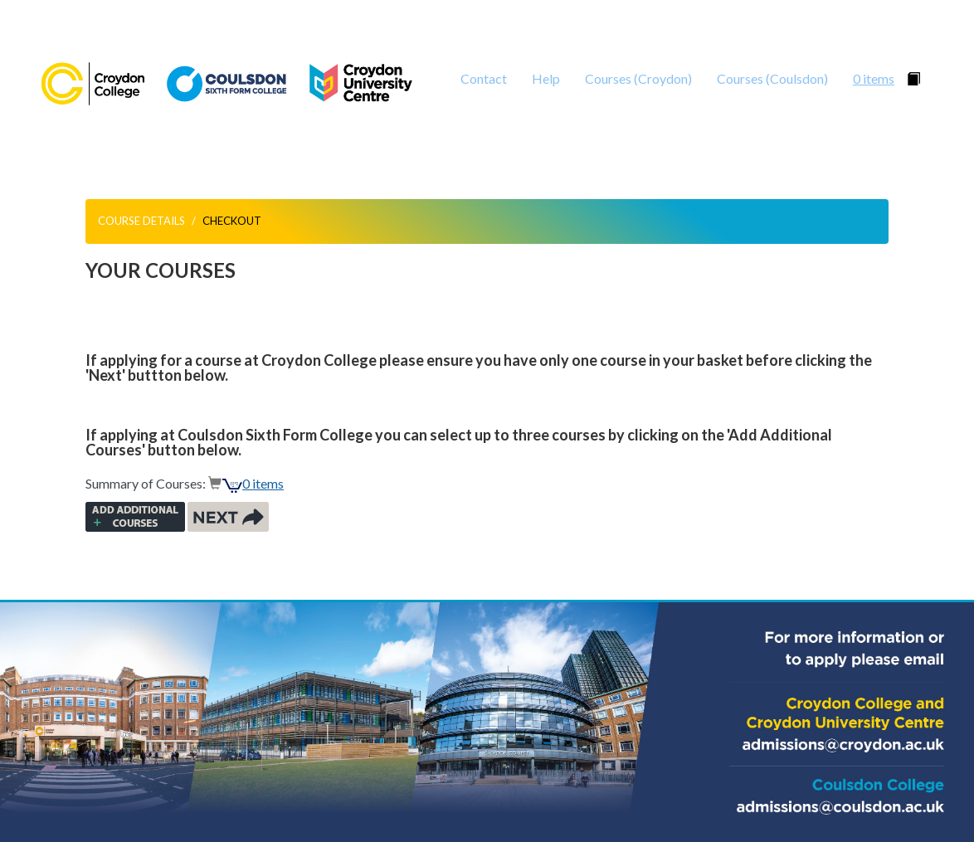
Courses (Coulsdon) (772, 78)
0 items (873, 78)
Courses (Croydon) (638, 78)
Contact (483, 78)
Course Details (141, 220)
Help (546, 78)
